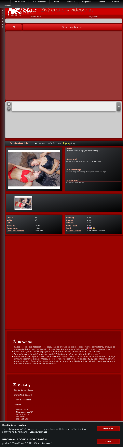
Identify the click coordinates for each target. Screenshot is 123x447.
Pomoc (102, 2)
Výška (9, 220)
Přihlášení (71, 2)
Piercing (70, 217)
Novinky (7, 5)
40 (66, 143)
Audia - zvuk (71, 225)
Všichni (56, 2)
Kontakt (115, 2)
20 (63, 143)
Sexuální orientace (15, 231)
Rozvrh (69, 149)
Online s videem (39, 2)
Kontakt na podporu (23, 390)
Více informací (38, 432)
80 (71, 143)
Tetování (70, 223)
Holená (69, 220)
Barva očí (11, 225)
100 (73, 143)
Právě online (19, 2)
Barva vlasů (12, 228)
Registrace (86, 2)
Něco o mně (71, 159)
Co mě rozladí (72, 180)
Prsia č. (10, 217)
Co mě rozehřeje (73, 170)
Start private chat (72, 27)
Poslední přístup (73, 231)
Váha (9, 223)
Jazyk (68, 228)
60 (68, 143)
